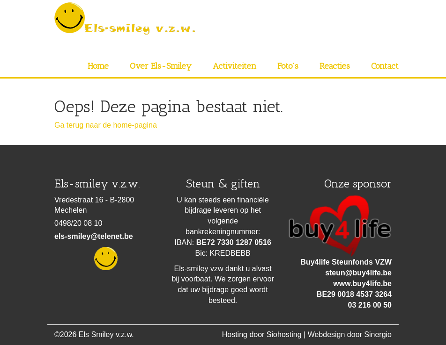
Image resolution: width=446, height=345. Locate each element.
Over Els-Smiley (161, 66)
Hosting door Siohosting (262, 334)
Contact (385, 66)
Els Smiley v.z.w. (106, 334)
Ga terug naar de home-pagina (105, 125)
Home (98, 66)
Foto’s (287, 66)
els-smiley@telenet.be (93, 236)
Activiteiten (234, 66)
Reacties (335, 66)
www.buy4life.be (362, 284)
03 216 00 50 (370, 305)
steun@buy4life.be (358, 273)
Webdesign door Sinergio (350, 334)
